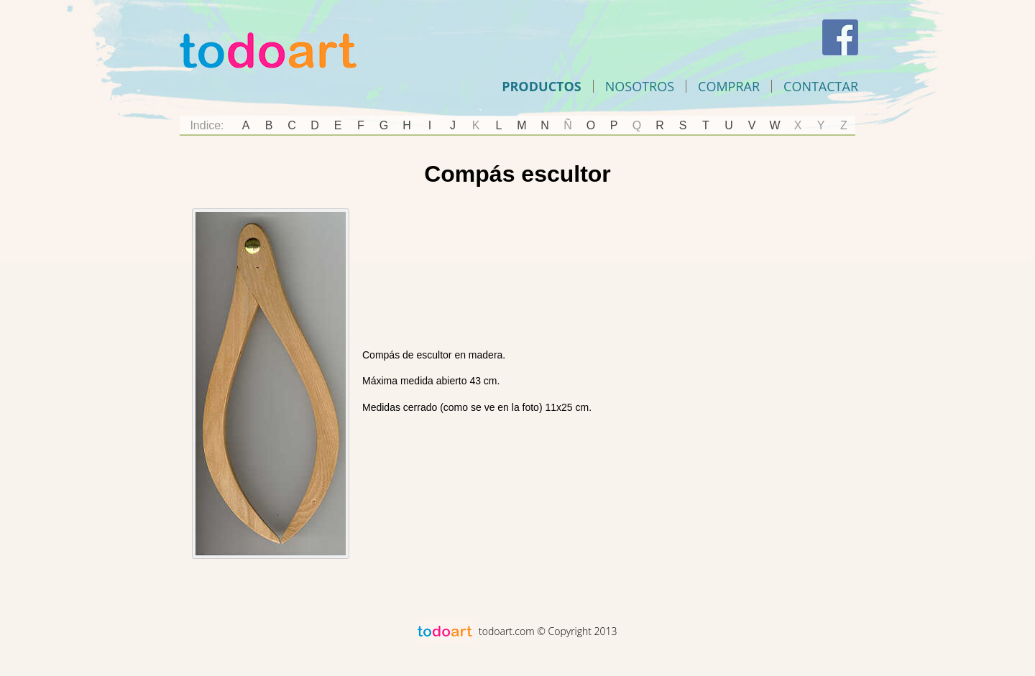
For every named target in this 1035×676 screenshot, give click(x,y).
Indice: (207, 125)
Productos (541, 86)
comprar (729, 86)
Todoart (268, 50)
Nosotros (639, 86)
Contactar (820, 86)
